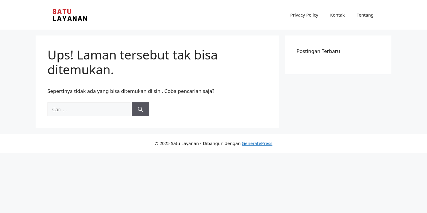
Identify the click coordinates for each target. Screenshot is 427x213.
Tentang (365, 15)
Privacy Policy (304, 15)
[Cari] (140, 109)
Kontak (337, 15)
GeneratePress (257, 143)
